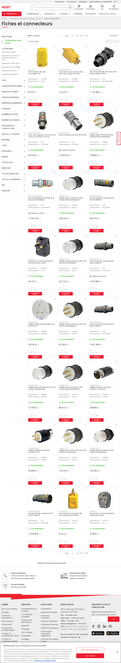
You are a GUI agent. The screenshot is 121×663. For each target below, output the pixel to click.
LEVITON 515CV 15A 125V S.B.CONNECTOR (37, 73)
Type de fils (7, 162)
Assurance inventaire (45, 616)
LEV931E (92, 511)
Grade (5, 157)
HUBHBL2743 (64, 259)
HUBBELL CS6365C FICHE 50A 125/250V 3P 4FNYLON (100, 388)
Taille (4, 145)
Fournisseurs (71, 2)
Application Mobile (49, 612)
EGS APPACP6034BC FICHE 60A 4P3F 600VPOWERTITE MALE (103, 73)
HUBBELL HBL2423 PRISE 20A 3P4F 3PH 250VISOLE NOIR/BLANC (42, 388)
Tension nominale (10, 97)
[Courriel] (100, 619)
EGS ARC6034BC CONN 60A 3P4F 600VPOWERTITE (40, 514)
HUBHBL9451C (33, 448)
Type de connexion (11, 179)
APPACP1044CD (96, 259)
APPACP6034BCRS (35, 196)
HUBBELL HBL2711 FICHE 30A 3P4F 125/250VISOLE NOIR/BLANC (101, 136)
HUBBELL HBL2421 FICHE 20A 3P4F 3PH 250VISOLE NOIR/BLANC (72, 325)
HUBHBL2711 (94, 133)
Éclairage (25, 629)
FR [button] (115, 2)
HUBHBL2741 (64, 448)
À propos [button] (63, 14)
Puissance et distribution (26, 621)
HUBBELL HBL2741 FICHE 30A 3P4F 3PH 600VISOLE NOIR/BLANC (72, 451)
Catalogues (83, 2)
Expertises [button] (49, 14)
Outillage (25, 639)
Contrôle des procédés (26, 615)
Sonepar (5, 612)
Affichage (7, 36)
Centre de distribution (7, 616)
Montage (6, 168)
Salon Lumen (59, 2)
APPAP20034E (64, 133)
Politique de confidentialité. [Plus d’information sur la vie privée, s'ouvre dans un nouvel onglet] (45, 661)
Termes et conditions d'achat (9, 640)
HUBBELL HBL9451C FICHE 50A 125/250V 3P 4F (39, 451)
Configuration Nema (12, 86)
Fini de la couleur (10, 134)
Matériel (6, 140)
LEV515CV (31, 70)
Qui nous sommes (9, 609)
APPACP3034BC (34, 133)
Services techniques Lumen (49, 640)
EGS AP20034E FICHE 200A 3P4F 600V (73, 135)
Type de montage (10, 174)
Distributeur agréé (77, 573)
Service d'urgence (18, 573)
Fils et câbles (26, 632)
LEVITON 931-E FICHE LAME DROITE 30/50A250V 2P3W (102, 514)
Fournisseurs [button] (33, 14)
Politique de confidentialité (8, 629)
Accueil (4, 18)
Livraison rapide (17, 584)
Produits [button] (12, 14)
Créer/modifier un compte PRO (100, 2)
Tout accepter (90, 656)
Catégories (7, 48)
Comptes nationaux (49, 621)
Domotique (26, 636)
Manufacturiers (10, 91)
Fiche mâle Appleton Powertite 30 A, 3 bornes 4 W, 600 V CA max (42, 136)
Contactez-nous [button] (107, 14)
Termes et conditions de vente (10, 634)
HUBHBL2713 (64, 196)
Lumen (5, 604)
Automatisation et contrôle (29, 610)
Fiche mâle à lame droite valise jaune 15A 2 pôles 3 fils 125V (71, 73)
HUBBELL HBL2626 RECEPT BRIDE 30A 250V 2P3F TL (41, 325)
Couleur (6, 108)
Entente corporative (49, 628)
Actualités (90, 14)
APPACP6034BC (96, 70)
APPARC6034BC (34, 511)
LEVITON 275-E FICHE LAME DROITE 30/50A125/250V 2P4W (40, 262)
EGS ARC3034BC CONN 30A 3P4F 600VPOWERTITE (102, 199)
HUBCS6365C (95, 385)
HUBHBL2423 (33, 385)
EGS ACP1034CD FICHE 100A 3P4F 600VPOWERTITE (102, 325)
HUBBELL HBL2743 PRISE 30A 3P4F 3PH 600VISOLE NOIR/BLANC (73, 262)
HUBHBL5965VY (65, 70)
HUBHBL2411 (63, 385)
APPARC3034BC (96, 196)
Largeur (6, 190)
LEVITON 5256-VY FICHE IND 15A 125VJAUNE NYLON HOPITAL (70, 514)
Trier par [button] (113, 35)
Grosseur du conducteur (8, 127)
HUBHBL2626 (33, 322)
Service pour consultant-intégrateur (46, 633)
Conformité (7, 624)
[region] (60, 652)
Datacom (25, 626)
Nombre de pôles (10, 114)
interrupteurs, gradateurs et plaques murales (25, 18)
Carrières (78, 14)
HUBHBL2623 (95, 448)
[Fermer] (117, 652)
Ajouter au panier (35, 104)
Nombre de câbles (10, 120)
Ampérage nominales (12, 103)
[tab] (13, 36)
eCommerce (46, 609)
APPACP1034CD (96, 322)
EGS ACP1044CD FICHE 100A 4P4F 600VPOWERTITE (102, 262)
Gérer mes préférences (90, 650)
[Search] (52, 7)
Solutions (46, 604)
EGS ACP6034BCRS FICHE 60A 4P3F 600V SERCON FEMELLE (41, 199)
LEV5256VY (63, 511)
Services (26, 604)
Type (4, 80)
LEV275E (31, 259)
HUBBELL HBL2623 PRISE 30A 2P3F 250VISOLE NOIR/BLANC (102, 451)
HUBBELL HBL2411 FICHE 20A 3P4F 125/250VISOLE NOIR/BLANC (71, 388)
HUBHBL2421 (64, 322)
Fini (3, 185)
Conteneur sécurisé (49, 624)
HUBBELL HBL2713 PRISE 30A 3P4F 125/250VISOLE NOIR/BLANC (71, 199)
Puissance (7, 151)
